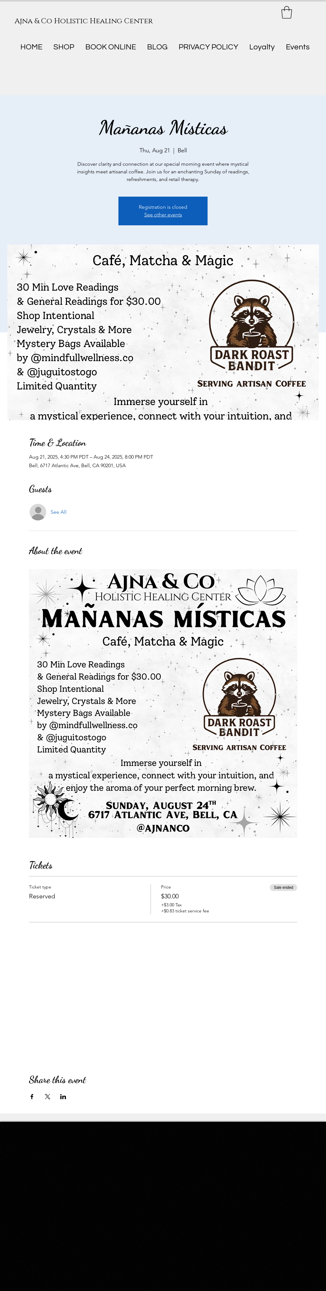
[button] (286, 12)
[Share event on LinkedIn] (63, 1096)
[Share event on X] (48, 1096)
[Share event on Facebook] (32, 1096)
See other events (163, 215)
